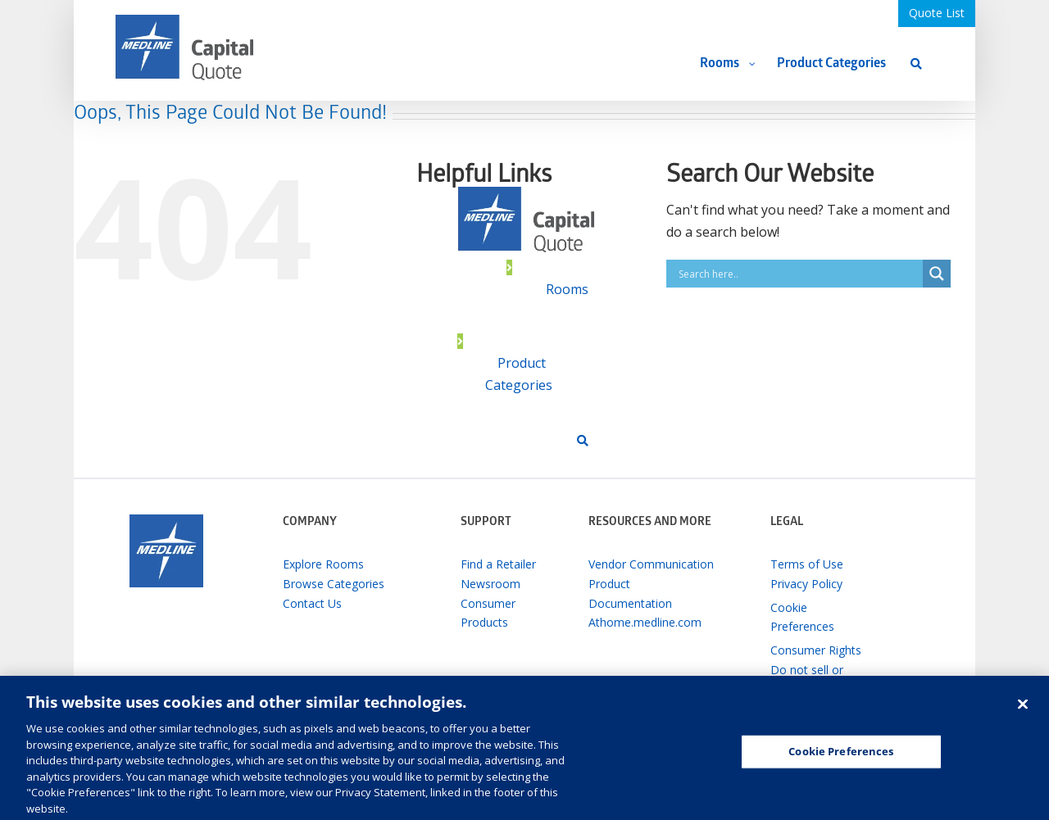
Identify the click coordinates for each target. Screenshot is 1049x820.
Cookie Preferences (802, 617)
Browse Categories (333, 583)
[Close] (1023, 711)
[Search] (916, 63)
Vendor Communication (651, 564)
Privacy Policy (806, 583)
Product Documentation (630, 593)
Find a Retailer (498, 564)
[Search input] (799, 274)
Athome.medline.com (645, 622)
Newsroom (490, 583)
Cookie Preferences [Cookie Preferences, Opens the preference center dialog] (840, 758)
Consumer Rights (815, 650)
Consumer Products (488, 613)
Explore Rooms (323, 564)
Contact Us (312, 603)
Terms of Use (806, 564)
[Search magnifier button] (937, 274)
